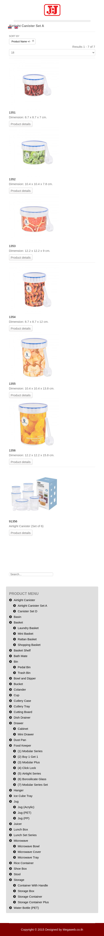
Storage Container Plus (33, 902)
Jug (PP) (23, 818)
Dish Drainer (22, 717)
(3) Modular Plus (29, 762)
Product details (21, 124)
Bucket (18, 684)
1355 (12, 383)
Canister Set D (27, 611)
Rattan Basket (27, 639)
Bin (16, 661)
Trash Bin (24, 672)
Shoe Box (20, 868)
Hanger (19, 790)
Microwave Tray (28, 857)
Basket (18, 622)
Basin (17, 616)
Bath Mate (20, 656)
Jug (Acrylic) (26, 807)
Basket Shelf (22, 650)
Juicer (18, 823)
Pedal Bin (24, 667)
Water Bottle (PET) (26, 907)
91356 (13, 521)
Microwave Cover (29, 851)
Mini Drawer (26, 734)
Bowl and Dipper (25, 678)
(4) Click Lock (27, 768)
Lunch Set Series (25, 835)
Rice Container (24, 863)
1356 (12, 450)
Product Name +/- (21, 41)
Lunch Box (21, 829)
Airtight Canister (24, 600)
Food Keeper (22, 745)
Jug (16, 801)
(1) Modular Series (30, 751)
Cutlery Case (22, 700)
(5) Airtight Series (29, 773)
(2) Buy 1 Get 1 (28, 756)
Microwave (21, 840)
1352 (12, 179)
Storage (19, 879)
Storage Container (30, 896)
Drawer (18, 723)
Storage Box (26, 891)
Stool (17, 874)
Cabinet (23, 728)
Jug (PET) (24, 812)
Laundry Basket (28, 628)
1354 (12, 317)
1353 (12, 246)
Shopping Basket (29, 644)
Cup (16, 695)
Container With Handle (33, 885)
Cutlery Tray (22, 706)
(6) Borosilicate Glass (32, 779)
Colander (20, 689)
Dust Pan (20, 740)
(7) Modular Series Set (33, 784)
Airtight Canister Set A (32, 605)
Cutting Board (23, 712)
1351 (12, 112)
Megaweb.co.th (73, 929)
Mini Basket (25, 633)
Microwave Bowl (28, 846)
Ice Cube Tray (23, 796)
